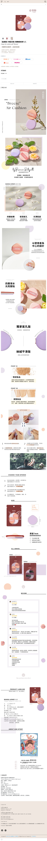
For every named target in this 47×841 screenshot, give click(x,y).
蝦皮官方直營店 (9, 825)
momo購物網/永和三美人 (40, 823)
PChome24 (3, 825)
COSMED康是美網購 (12, 823)
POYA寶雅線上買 (4, 823)
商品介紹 (12, 83)
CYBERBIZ (34, 836)
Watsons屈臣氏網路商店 (21, 823)
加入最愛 (4, 78)
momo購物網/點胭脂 (30, 823)
